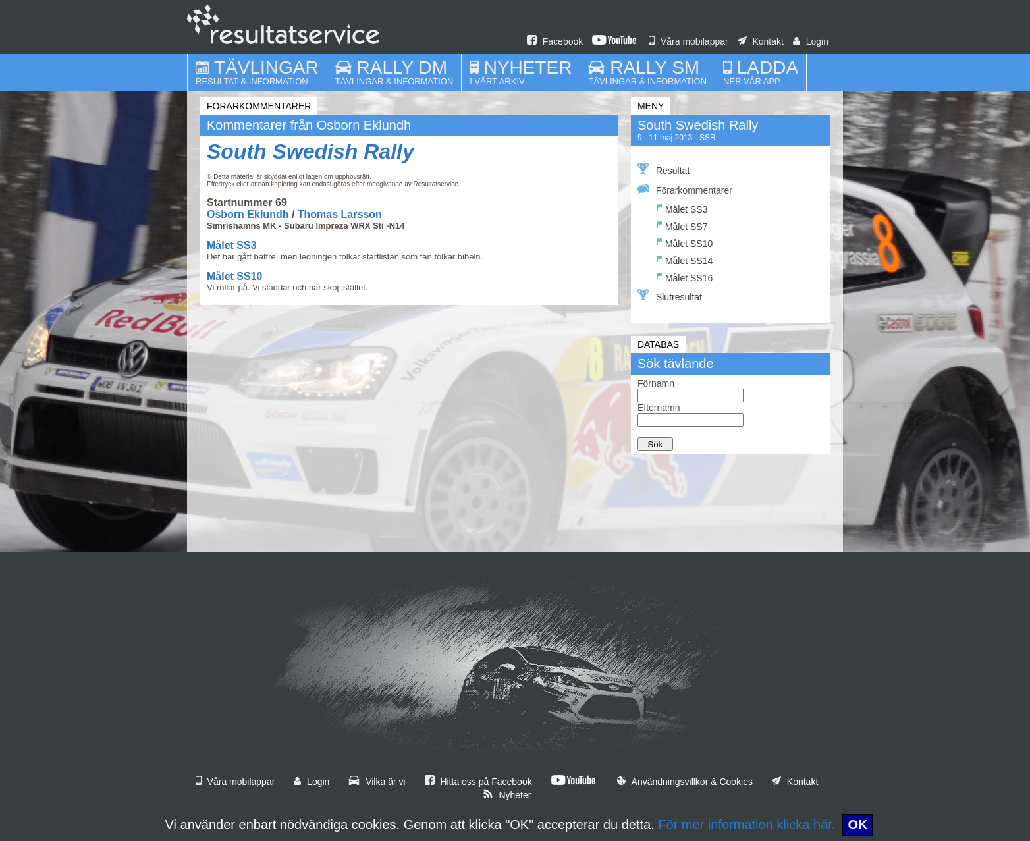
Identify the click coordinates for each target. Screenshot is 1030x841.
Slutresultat (669, 295)
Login (810, 41)
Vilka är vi (376, 781)
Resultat (663, 169)
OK (857, 824)
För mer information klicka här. (746, 824)
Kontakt (761, 41)
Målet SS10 (234, 276)
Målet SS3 (232, 245)
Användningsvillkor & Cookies (685, 781)
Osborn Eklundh (247, 214)
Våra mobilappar (688, 41)
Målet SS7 (682, 225)
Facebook (555, 41)
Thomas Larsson (340, 214)
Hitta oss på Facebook (478, 781)
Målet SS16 (685, 276)
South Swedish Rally (310, 151)
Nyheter (507, 795)
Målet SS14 (685, 259)
